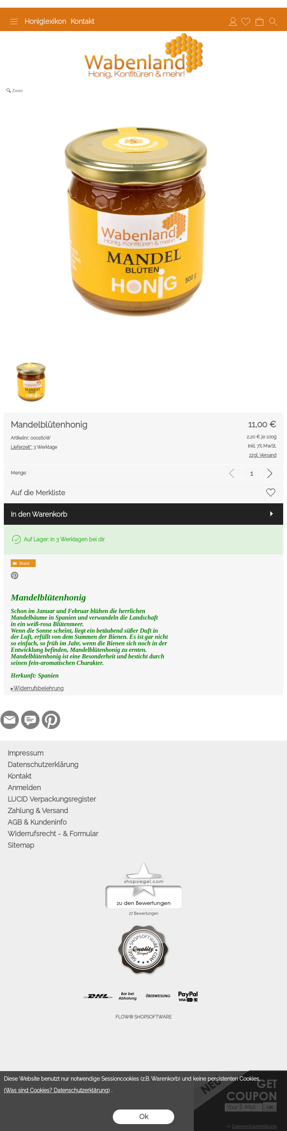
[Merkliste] (246, 21)
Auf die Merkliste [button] (38, 493)
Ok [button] (143, 1117)
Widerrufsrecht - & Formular (53, 834)
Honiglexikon (45, 21)
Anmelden (233, 21)
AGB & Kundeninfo (37, 822)
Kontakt (82, 21)
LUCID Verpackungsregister (52, 799)
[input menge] (251, 473)
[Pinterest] (51, 719)
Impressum (25, 753)
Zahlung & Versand (38, 811)
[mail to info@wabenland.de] (9, 719)
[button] (14, 21)
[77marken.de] (30, 719)
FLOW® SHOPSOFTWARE (143, 1017)
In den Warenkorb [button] (39, 514)
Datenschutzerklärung (43, 765)
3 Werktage (34, 447)
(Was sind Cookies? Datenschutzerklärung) (57, 1090)
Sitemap (21, 845)
